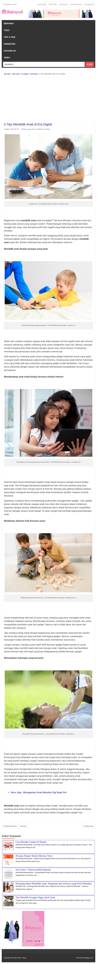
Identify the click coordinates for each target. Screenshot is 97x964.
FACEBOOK (89, 4)
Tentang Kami (10, 4)
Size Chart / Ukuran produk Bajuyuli (33, 869)
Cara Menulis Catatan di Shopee (31, 842)
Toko (7, 30)
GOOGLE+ (63, 4)
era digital (38, 129)
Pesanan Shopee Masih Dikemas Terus (34, 856)
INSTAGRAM (76, 4)
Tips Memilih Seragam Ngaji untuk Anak (35, 897)
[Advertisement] (48, 99)
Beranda (9, 23)
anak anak (31, 129)
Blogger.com (88, 958)
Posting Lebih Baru (10, 826)
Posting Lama (88, 826)
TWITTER (52, 4)
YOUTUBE (41, 4)
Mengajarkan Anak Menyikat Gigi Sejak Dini (39, 792)
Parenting (9, 44)
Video (7, 57)
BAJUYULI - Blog (20, 958)
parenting (46, 129)
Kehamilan (10, 51)
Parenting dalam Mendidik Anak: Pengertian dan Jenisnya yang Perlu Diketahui (54, 883)
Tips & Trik (9, 37)
